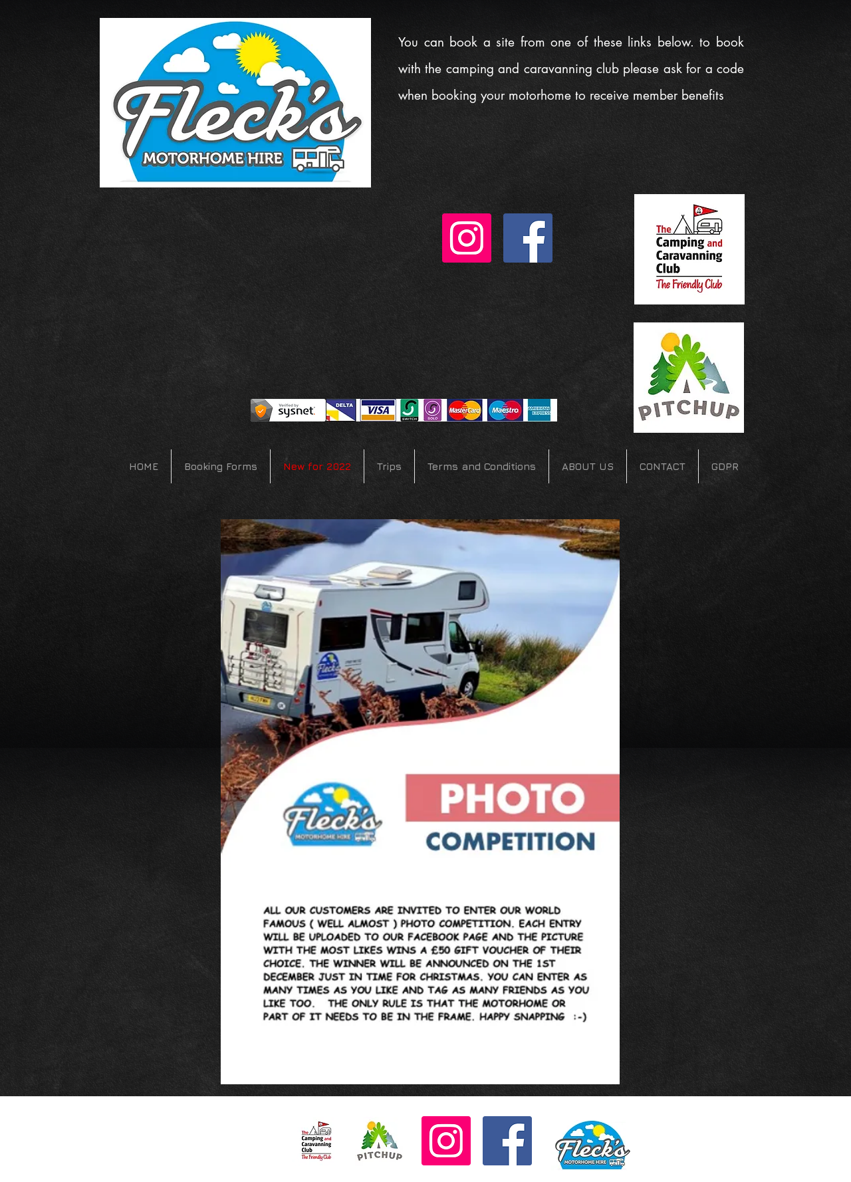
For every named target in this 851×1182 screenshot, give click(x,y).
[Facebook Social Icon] (527, 238)
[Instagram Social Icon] (466, 238)
